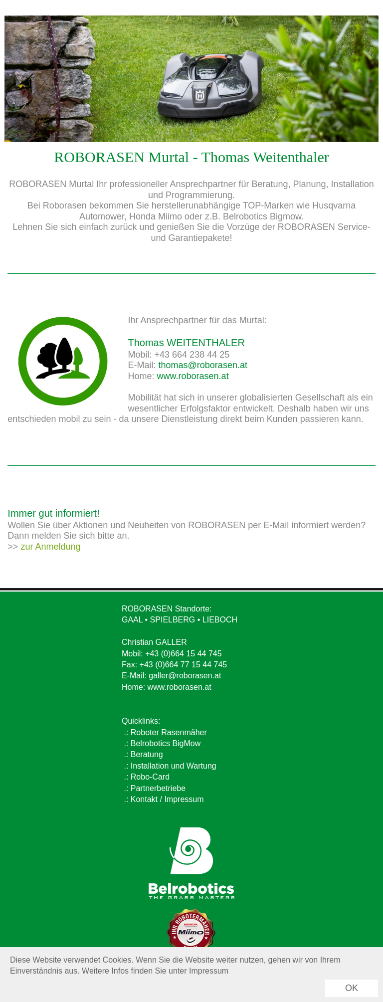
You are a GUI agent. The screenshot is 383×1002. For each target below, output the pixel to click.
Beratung (147, 754)
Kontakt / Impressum (167, 799)
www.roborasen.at (193, 376)
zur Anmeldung (50, 547)
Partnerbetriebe (158, 788)
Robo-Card (150, 777)
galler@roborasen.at (185, 675)
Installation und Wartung (173, 766)
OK (351, 988)
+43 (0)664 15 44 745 (183, 653)
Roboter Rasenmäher (169, 732)
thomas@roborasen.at (203, 365)
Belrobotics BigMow (166, 743)
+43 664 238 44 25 (192, 355)
